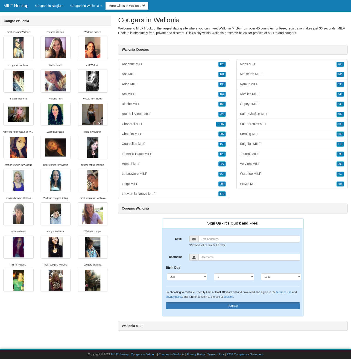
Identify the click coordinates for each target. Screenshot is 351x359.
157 (340, 174)
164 (222, 94)
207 (222, 134)
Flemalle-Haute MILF (174, 154)
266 (340, 74)
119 (340, 144)
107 (340, 114)
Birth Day (173, 267)
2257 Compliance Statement (245, 354)
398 (340, 154)
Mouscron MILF (292, 74)
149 (340, 104)
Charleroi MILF (174, 124)
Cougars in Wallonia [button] (86, 6)
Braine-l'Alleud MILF (174, 114)
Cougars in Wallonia (171, 354)
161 (222, 74)
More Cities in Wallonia (127, 6)
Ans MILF (174, 74)
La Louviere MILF (174, 173)
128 (222, 154)
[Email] (249, 239)
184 (340, 184)
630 (340, 84)
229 (222, 114)
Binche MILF (174, 104)
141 (340, 94)
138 (340, 124)
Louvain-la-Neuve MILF (174, 193)
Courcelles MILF (174, 143)
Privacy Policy (196, 354)
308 (340, 164)
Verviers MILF (292, 163)
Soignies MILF (292, 143)
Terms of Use (215, 354)
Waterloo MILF (292, 173)
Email (178, 238)
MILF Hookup (15, 5)
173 (222, 194)
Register (233, 305)
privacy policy (174, 296)
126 (222, 64)
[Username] (249, 257)
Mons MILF (292, 64)
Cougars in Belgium (49, 6)
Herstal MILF (174, 163)
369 (340, 134)
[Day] (234, 276)
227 (222, 164)
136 (222, 84)
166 (222, 104)
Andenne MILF (174, 64)
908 (222, 184)
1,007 (220, 124)
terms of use (283, 292)
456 (222, 174)
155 (222, 144)
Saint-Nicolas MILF (292, 124)
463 (340, 64)
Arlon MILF (174, 84)
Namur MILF (292, 84)
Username (175, 257)
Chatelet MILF (174, 134)
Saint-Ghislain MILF (292, 114)
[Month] (187, 276)
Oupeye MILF (292, 104)
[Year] (281, 276)
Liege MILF (174, 184)
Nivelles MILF (292, 94)
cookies (228, 296)
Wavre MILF (292, 184)
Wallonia (217, 33)
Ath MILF (174, 94)
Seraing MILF (292, 134)
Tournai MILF (292, 154)
